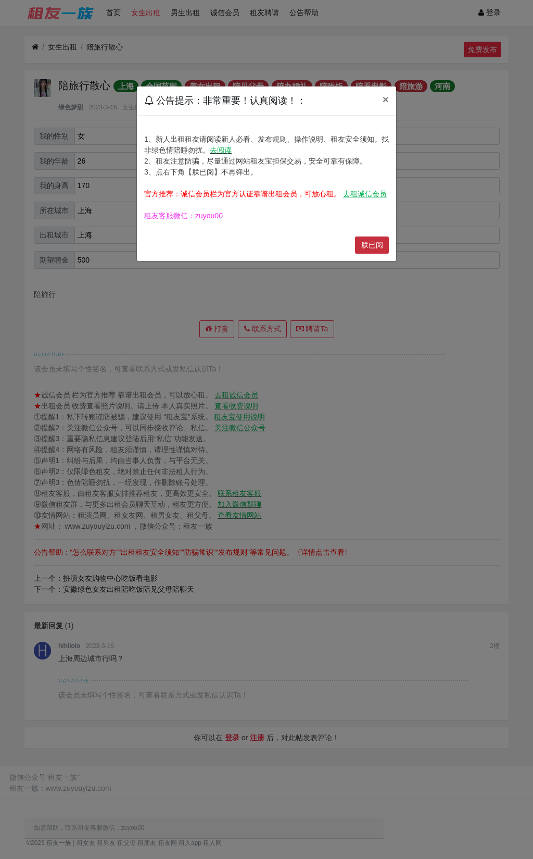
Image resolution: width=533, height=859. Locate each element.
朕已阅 (372, 245)
